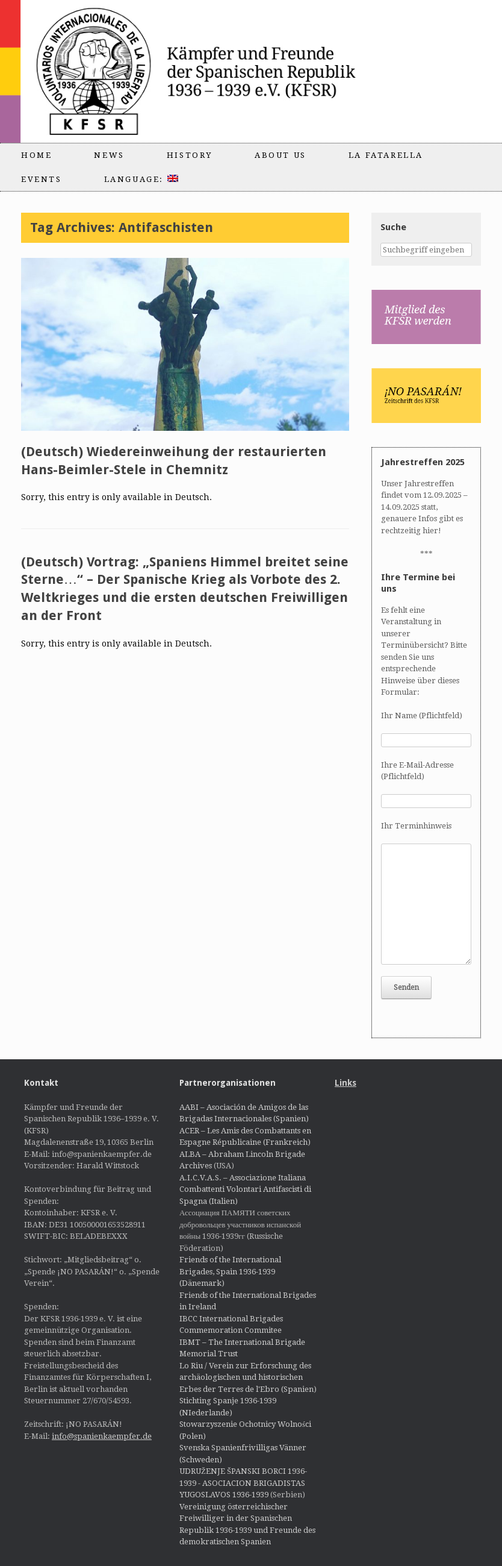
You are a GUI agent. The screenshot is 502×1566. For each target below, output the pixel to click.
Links (345, 1083)
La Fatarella (386, 155)
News (109, 155)
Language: (141, 179)
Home (36, 155)
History (189, 155)
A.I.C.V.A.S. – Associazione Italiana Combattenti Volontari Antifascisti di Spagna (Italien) (245, 1189)
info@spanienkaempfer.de (102, 1436)
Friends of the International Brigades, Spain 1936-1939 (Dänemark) (230, 1271)
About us (280, 155)
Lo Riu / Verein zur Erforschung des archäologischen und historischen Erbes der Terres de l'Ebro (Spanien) (248, 1377)
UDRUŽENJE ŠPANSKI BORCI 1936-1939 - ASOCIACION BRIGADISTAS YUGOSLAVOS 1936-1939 (243, 1483)
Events (41, 179)
